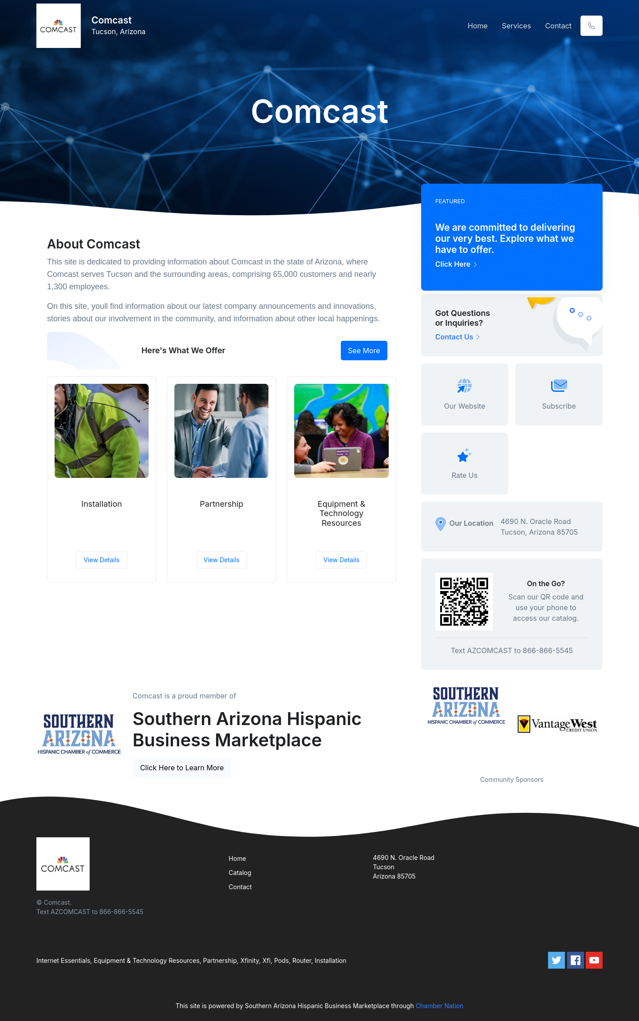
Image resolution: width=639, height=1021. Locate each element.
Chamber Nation (440, 1005)
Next (609, 724)
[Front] (60, 26)
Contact (558, 25)
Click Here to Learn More (182, 767)
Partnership (221, 504)
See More (364, 350)
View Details (101, 560)
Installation (101, 504)
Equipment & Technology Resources (341, 513)
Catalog (240, 872)
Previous (414, 724)
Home (478, 25)
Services (516, 25)
